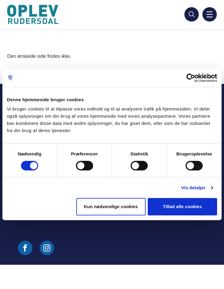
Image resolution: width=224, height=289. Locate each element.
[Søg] (191, 14)
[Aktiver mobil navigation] (209, 14)
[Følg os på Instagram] (47, 248)
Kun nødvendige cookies (111, 206)
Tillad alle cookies (182, 206)
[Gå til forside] (33, 14)
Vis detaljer (193, 187)
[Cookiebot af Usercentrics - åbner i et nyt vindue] (191, 77)
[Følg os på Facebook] (25, 248)
